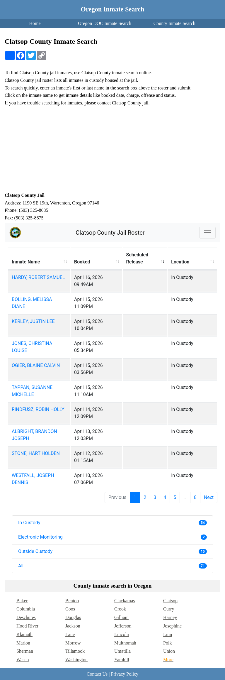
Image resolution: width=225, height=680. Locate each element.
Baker (22, 600)
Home (34, 23)
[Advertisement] (112, 149)
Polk (167, 642)
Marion (23, 642)
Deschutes (26, 617)
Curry (168, 608)
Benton (72, 600)
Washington (76, 659)
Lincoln (121, 634)
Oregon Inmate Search (112, 9)
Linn (167, 634)
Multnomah (125, 642)
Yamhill (121, 659)
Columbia (25, 608)
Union (169, 651)
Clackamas (124, 600)
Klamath (24, 634)
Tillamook (75, 651)
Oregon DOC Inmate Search (104, 23)
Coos (70, 608)
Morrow (73, 642)
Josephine (172, 625)
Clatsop (170, 600)
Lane (70, 634)
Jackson (72, 625)
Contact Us (97, 673)
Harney (170, 617)
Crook (120, 608)
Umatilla (122, 651)
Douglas (73, 617)
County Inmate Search (174, 23)
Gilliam (121, 617)
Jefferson (122, 625)
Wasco (22, 659)
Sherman (24, 651)
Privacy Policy (124, 673)
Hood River (27, 625)
